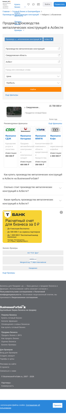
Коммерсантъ (7, 386)
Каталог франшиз (9, 321)
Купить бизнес (17, 5)
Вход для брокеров (8, 352)
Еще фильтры (11, 95)
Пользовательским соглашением (16, 291)
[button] (28, 4)
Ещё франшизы (55, 123)
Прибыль (10, 83)
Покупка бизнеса (9, 315)
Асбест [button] (9, 62)
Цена (8, 76)
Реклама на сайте (8, 364)
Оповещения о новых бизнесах (15, 324)
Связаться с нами (8, 371)
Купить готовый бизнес (11, 318)
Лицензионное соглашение (24, 297)
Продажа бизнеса (9, 332)
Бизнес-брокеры (8, 344)
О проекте (4, 367)
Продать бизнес (18, 23)
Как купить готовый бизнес (13, 327)
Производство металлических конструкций (25, 49)
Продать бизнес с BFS (11, 335)
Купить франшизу (19, 14)
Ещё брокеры (9, 273)
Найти (33, 89)
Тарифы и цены (7, 359)
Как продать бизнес (10, 338)
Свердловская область (16, 55)
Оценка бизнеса (8, 341)
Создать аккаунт (7, 356)
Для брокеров (6, 349)
